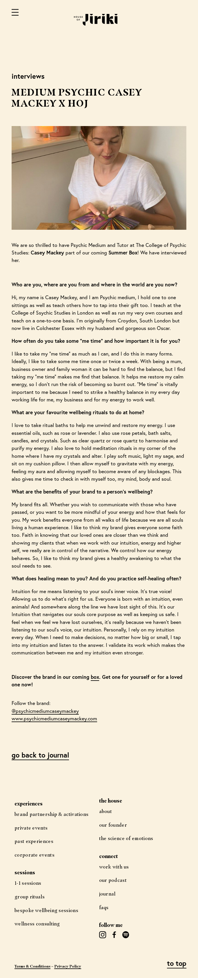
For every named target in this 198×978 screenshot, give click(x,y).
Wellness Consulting (37, 923)
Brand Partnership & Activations (51, 814)
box (95, 677)
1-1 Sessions (27, 883)
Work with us (114, 866)
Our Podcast (113, 880)
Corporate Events (34, 854)
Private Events (31, 827)
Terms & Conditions (32, 966)
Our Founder (113, 824)
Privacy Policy (67, 966)
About (105, 811)
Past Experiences (33, 841)
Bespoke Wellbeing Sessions (46, 910)
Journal (107, 893)
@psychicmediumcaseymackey (45, 711)
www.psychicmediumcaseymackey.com (54, 718)
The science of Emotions (126, 838)
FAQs (104, 907)
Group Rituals (29, 896)
